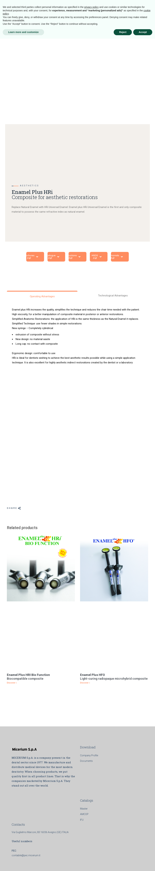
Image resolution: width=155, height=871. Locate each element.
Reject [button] (122, 864)
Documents (86, 761)
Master (84, 808)
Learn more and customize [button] (23, 864)
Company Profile (89, 755)
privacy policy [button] (91, 839)
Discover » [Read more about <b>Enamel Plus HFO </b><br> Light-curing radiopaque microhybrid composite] (85, 683)
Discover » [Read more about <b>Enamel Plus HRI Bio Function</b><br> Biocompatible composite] (12, 683)
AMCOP (84, 814)
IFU (82, 819)
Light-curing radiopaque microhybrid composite (114, 676)
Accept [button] (143, 864)
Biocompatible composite (28, 676)
